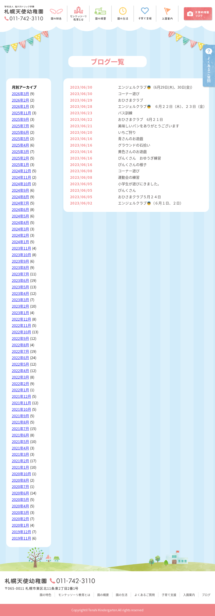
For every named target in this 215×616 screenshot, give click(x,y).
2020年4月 (20, 506)
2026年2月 (20, 100)
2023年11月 (21, 248)
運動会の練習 (129, 177)
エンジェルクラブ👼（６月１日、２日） (150, 203)
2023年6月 (20, 280)
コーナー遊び (129, 93)
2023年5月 (20, 287)
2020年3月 (20, 512)
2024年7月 (20, 203)
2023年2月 (20, 306)
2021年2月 (20, 460)
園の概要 (103, 595)
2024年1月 (20, 241)
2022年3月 (20, 377)
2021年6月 (20, 435)
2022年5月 (20, 364)
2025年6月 (20, 132)
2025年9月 (20, 119)
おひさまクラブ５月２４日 (139, 196)
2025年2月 (20, 158)
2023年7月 (20, 274)
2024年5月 (20, 216)
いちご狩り (127, 132)
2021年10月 (21, 409)
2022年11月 (21, 325)
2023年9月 (20, 261)
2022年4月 (20, 370)
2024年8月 (20, 196)
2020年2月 (20, 518)
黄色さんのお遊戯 (132, 151)
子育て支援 (169, 595)
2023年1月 (20, 312)
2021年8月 (20, 422)
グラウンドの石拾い (134, 145)
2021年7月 (20, 428)
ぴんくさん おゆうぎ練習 (139, 158)
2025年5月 (20, 138)
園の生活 (121, 595)
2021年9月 (20, 415)
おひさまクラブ (130, 100)
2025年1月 (20, 164)
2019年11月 (21, 538)
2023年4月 (20, 293)
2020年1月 (20, 525)
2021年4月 (20, 448)
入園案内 (189, 595)
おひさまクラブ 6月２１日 (140, 119)
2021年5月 (20, 441)
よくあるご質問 (144, 595)
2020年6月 (20, 493)
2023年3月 (20, 299)
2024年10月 (21, 183)
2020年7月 (20, 486)
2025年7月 (20, 125)
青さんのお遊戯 (130, 138)
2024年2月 (20, 235)
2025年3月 (20, 151)
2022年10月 (21, 332)
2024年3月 (20, 229)
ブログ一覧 (107, 61)
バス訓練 (125, 112)
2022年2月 (20, 383)
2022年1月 (20, 389)
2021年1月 (20, 467)
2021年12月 (21, 396)
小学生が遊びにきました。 (139, 183)
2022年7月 (20, 351)
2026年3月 (20, 93)
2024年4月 (20, 222)
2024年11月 (21, 177)
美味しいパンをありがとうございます (148, 125)
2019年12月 (21, 531)
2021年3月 (20, 454)
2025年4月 (20, 145)
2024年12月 (21, 170)
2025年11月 (21, 112)
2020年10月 (21, 473)
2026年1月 (20, 106)
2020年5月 (20, 499)
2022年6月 (20, 357)
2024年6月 (20, 209)
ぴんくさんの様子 (132, 164)
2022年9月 (20, 338)
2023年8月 (20, 267)
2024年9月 (20, 190)
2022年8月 (20, 344)
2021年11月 (21, 402)
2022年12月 (21, 319)
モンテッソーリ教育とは (74, 595)
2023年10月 (21, 254)
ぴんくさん (127, 190)
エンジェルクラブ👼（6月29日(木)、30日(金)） (156, 87)
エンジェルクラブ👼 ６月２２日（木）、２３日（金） (162, 106)
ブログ (206, 595)
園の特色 (45, 595)
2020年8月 (20, 480)
